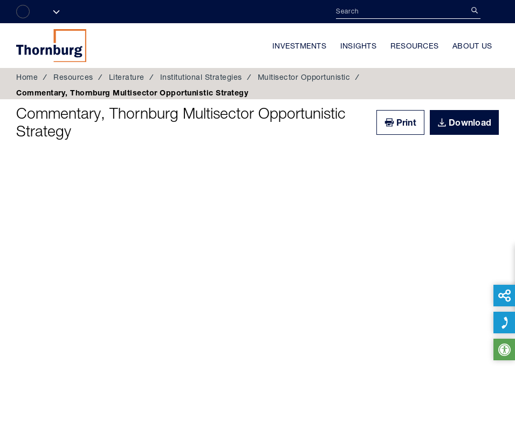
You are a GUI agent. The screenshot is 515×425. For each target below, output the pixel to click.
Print (406, 122)
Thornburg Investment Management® (51, 45)
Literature (127, 77)
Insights (358, 46)
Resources (414, 46)
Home (27, 77)
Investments (299, 46)
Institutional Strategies (201, 77)
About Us (472, 46)
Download (470, 122)
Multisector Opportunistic (304, 77)
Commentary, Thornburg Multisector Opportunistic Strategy (181, 122)
